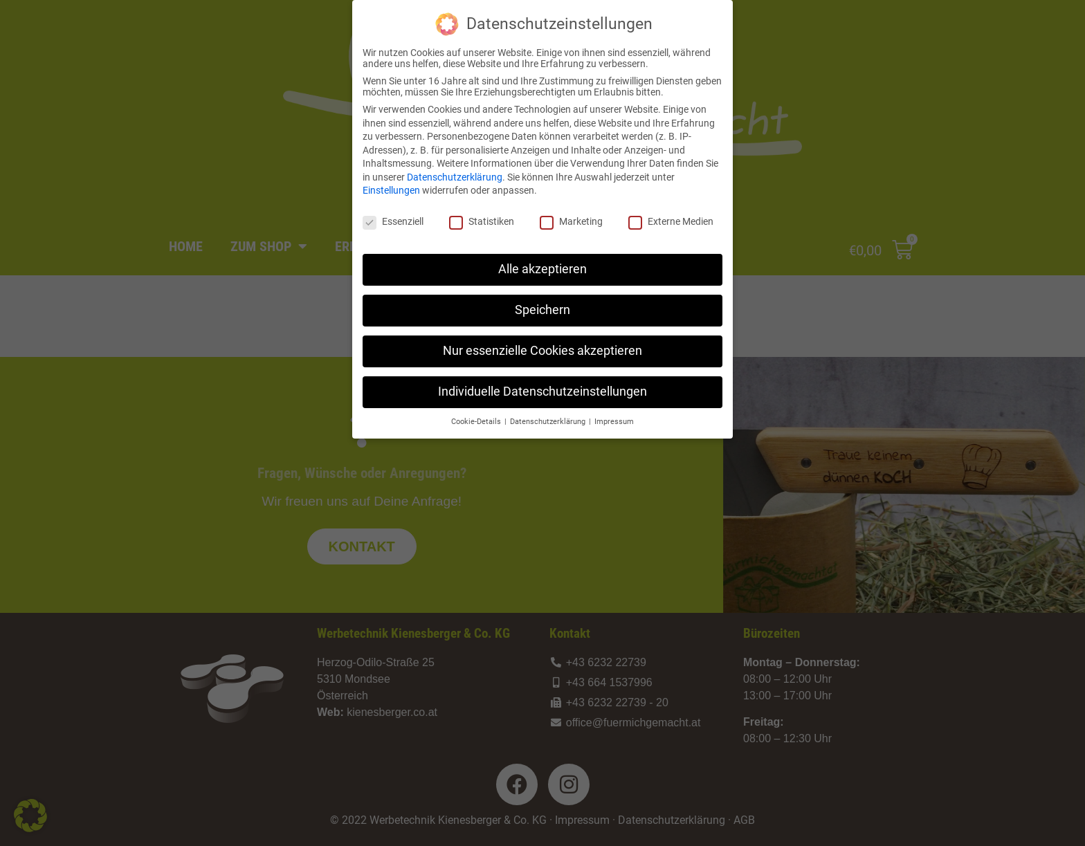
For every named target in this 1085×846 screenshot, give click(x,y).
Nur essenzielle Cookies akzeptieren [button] (542, 347)
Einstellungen (391, 187)
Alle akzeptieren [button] (542, 266)
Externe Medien (670, 217)
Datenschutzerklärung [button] (548, 418)
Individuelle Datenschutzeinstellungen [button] (542, 388)
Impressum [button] (614, 418)
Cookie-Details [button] (477, 418)
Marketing (571, 217)
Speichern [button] (542, 306)
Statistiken (481, 217)
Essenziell (393, 217)
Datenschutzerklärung (454, 173)
